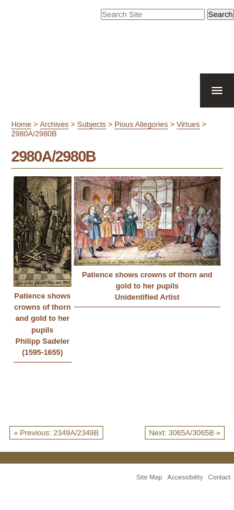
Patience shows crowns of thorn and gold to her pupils (42, 312)
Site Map (149, 477)
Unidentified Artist (147, 297)
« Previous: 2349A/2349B (56, 432)
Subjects (91, 124)
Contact (219, 477)
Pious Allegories (141, 124)
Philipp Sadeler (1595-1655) (42, 347)
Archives (54, 124)
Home (21, 124)
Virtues (188, 124)
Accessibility (185, 477)
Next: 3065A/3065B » (185, 432)
